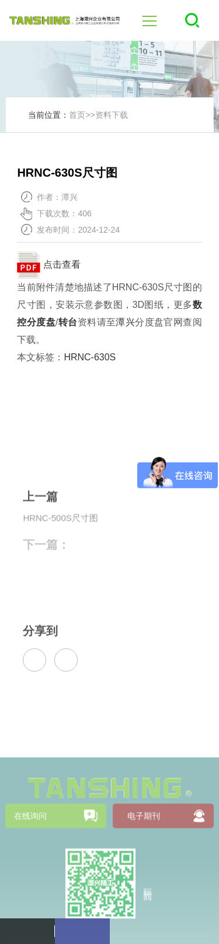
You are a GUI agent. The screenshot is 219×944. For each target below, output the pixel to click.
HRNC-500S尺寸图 (60, 529)
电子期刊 (143, 859)
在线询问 (30, 859)
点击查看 (48, 264)
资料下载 (111, 115)
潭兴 (125, 322)
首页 (77, 115)
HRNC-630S (90, 357)
